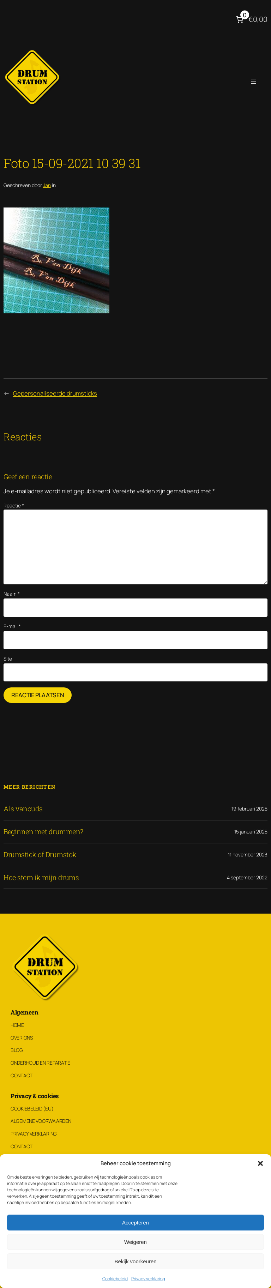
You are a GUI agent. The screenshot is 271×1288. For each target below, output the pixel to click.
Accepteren (135, 1223)
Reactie (14, 505)
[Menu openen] (253, 81)
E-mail (12, 626)
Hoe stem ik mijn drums (41, 877)
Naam (12, 593)
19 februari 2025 (249, 808)
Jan (47, 185)
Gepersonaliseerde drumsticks (55, 393)
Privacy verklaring (148, 1279)
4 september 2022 (247, 877)
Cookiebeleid (115, 1279)
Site (8, 658)
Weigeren (135, 1242)
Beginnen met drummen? (43, 831)
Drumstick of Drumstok (40, 854)
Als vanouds (23, 809)
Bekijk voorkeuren (135, 1261)
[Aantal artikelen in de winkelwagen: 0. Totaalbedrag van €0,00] (251, 19)
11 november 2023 (247, 854)
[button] (260, 1163)
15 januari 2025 (250, 831)
